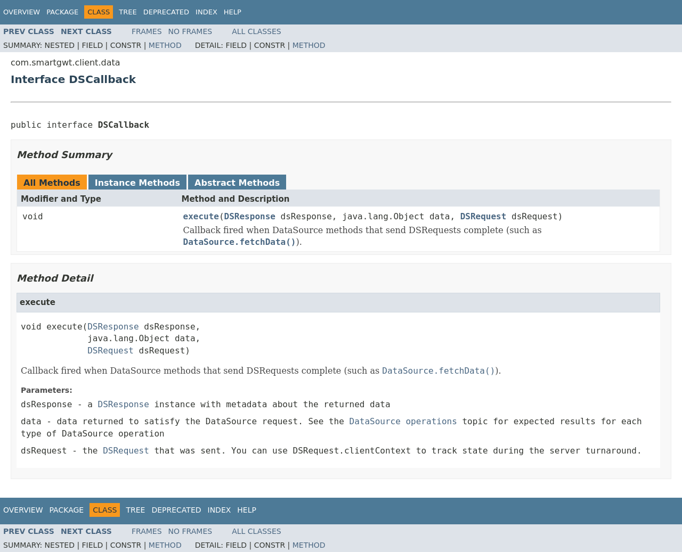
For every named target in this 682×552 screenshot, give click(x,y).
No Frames (190, 31)
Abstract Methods (237, 183)
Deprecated (166, 12)
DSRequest (483, 216)
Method (165, 45)
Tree (127, 12)
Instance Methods (137, 183)
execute (201, 216)
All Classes (256, 31)
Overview (21, 12)
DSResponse (249, 216)
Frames (147, 31)
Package (62, 12)
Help (232, 12)
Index (206, 12)
